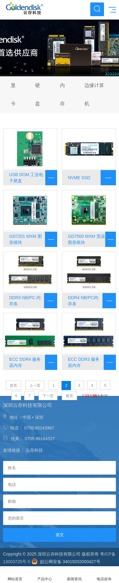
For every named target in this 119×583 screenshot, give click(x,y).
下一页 (48, 396)
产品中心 (44, 574)
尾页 (69, 396)
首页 (13, 385)
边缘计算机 (94, 94)
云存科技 (34, 450)
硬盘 (37, 94)
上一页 (34, 385)
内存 (62, 94)
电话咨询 (104, 574)
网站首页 (15, 574)
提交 (60, 534)
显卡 (13, 94)
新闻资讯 (74, 574)
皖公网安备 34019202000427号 (66, 561)
